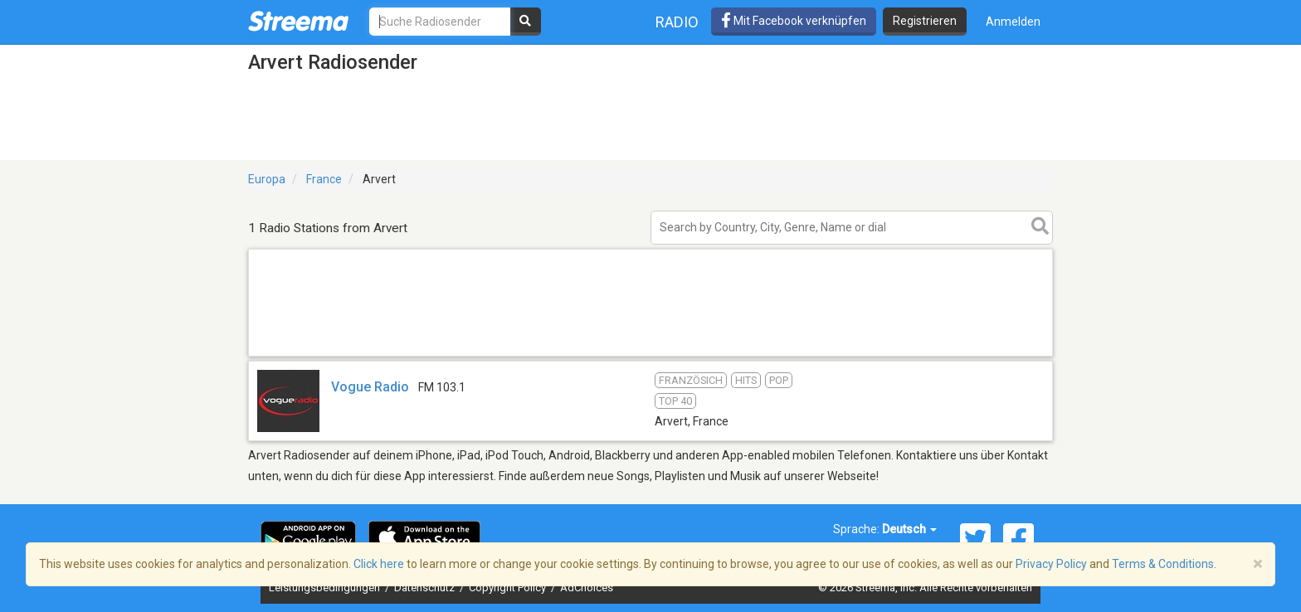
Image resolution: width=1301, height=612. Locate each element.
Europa (266, 179)
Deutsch (909, 529)
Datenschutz (425, 587)
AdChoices (586, 587)
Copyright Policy (508, 587)
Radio (677, 22)
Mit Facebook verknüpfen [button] (793, 20)
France (324, 179)
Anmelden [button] (1013, 21)
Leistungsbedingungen (326, 587)
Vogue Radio (370, 387)
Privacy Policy (1051, 564)
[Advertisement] (650, 355)
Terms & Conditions (1163, 564)
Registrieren (925, 20)
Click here (378, 564)
